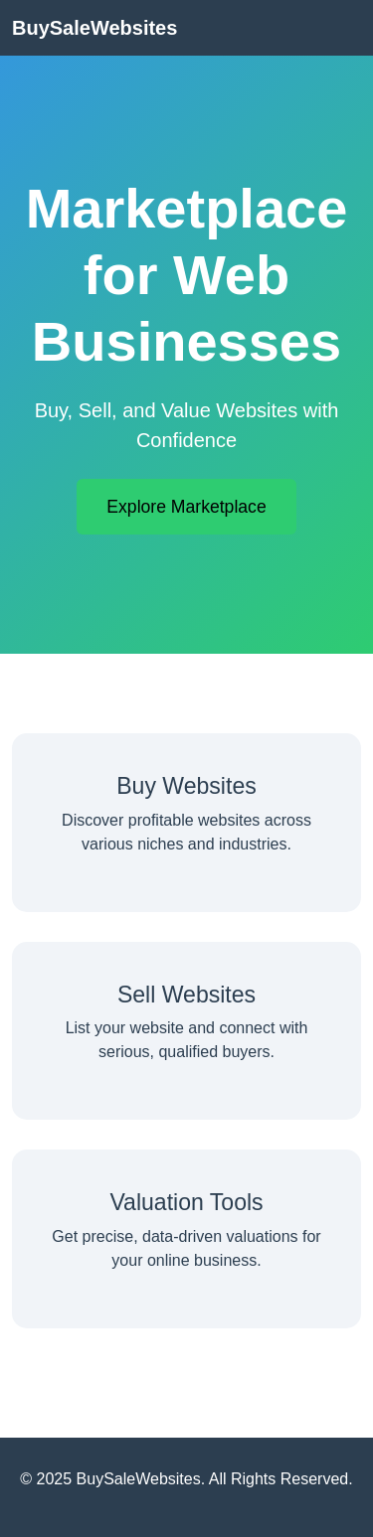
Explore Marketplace (186, 507)
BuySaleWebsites (94, 28)
